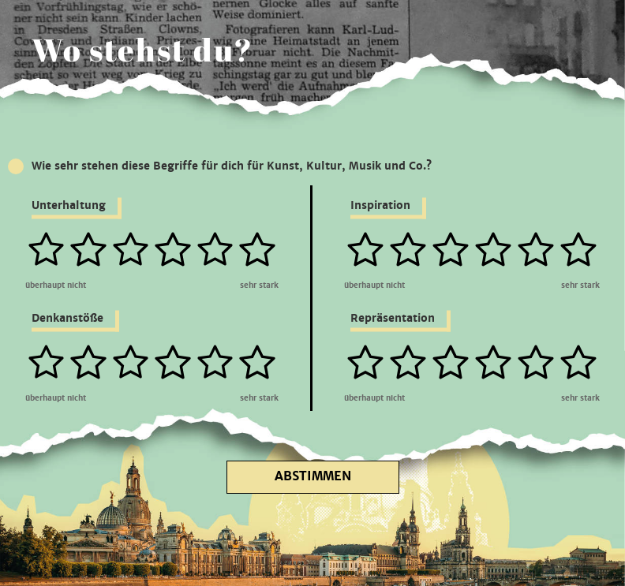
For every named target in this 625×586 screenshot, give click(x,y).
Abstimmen (313, 476)
